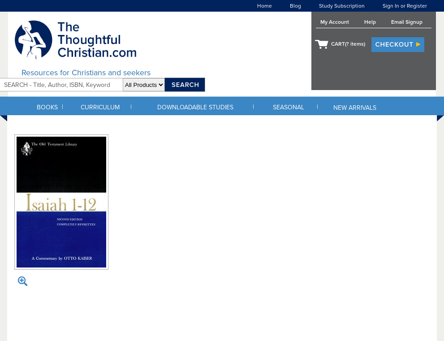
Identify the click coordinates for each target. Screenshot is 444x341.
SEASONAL (288, 107)
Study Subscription (342, 6)
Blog (295, 6)
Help (370, 22)
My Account (334, 22)
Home (264, 6)
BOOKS (47, 107)
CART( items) (348, 44)
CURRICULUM (100, 107)
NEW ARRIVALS (354, 108)
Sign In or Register (405, 6)
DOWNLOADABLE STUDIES (195, 107)
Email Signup (406, 22)
